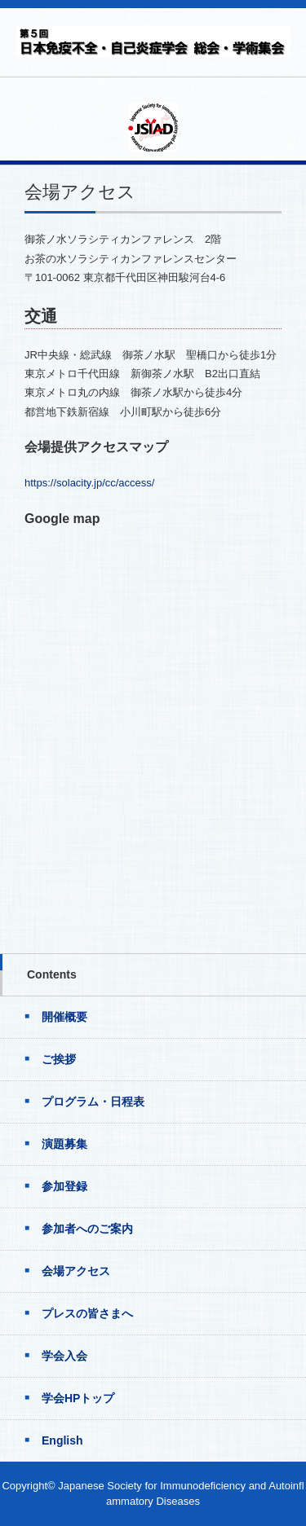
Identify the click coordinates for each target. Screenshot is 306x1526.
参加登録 (64, 1186)
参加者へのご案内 (87, 1228)
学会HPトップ (78, 1398)
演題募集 (64, 1143)
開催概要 (64, 1016)
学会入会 (64, 1355)
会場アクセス (76, 1271)
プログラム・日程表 (93, 1101)
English (62, 1440)
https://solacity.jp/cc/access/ (89, 483)
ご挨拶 (59, 1059)
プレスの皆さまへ (87, 1313)
